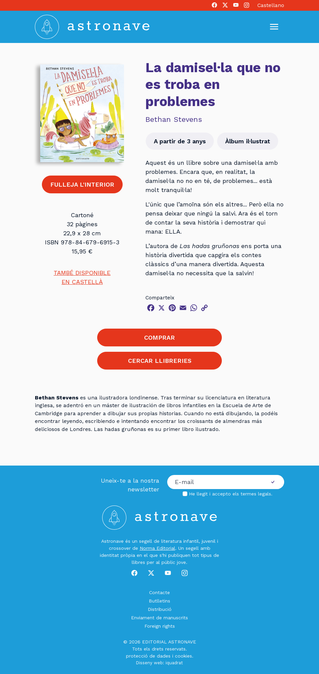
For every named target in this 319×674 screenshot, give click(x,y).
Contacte (159, 592)
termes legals (256, 493)
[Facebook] (214, 5)
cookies (183, 656)
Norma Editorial (157, 548)
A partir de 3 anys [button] (180, 141)
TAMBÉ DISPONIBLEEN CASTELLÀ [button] (82, 277)
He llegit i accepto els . (230, 493)
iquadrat (174, 662)
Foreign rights (159, 626)
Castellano (270, 5)
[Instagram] (246, 5)
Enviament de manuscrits (159, 617)
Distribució (160, 609)
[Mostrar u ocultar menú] (274, 26)
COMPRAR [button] (159, 337)
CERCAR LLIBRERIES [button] (159, 360)
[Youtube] (236, 5)
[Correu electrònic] (214, 482)
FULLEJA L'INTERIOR (82, 184)
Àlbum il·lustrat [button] (247, 141)
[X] (225, 5)
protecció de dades (148, 656)
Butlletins (159, 601)
